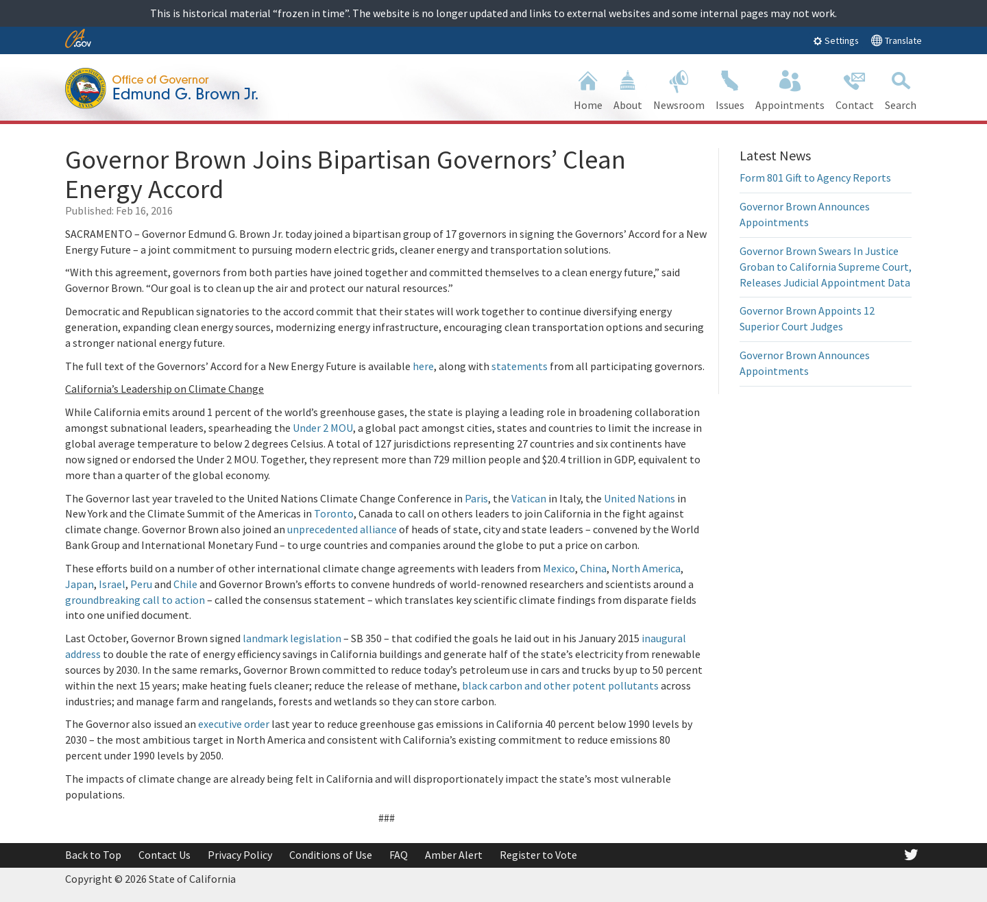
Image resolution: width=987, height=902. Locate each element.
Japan (79, 584)
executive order (233, 724)
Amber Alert (454, 855)
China (593, 568)
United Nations (639, 498)
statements (520, 366)
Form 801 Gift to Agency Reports (815, 177)
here (423, 366)
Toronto (334, 513)
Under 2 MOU (323, 428)
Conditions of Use (330, 855)
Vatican (529, 498)
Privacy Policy (240, 855)
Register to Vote (538, 855)
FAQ (398, 855)
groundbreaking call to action (135, 600)
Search (900, 89)
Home (588, 89)
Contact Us (164, 855)
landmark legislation (292, 638)
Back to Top (93, 855)
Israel (112, 584)
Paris (476, 498)
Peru (142, 584)
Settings (836, 40)
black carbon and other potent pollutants (560, 685)
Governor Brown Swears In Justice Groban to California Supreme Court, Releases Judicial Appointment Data (826, 266)
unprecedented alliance (342, 529)
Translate (896, 40)
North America (646, 568)
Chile (186, 584)
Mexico (559, 568)
